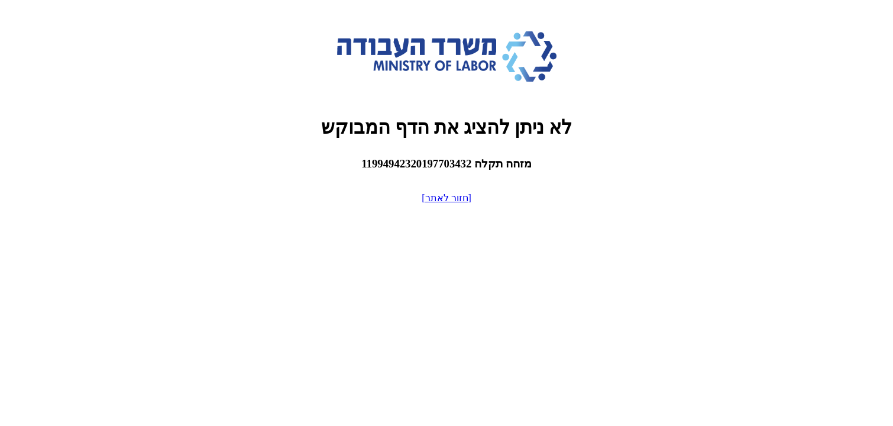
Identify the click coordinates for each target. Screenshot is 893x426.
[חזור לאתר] (446, 198)
